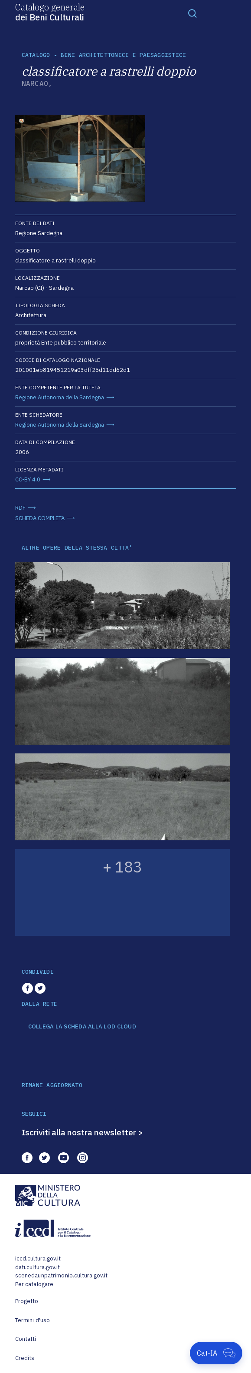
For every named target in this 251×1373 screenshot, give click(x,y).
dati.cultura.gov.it (37, 1267)
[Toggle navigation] (192, 13)
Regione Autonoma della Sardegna (59, 397)
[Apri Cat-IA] (216, 1353)
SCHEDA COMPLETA (40, 518)
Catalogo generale (50, 11)
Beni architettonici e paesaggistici (123, 55)
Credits (25, 1358)
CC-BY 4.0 (27, 479)
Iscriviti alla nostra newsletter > (82, 1132)
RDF (20, 507)
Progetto (27, 1301)
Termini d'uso (32, 1320)
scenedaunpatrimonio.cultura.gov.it (61, 1275)
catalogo (36, 55)
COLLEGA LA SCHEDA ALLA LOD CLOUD (82, 1026)
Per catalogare (34, 1284)
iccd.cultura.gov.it (38, 1258)
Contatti (25, 1339)
